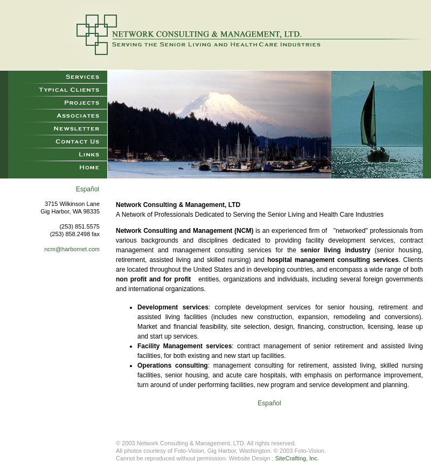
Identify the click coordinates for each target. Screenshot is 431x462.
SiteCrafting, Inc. (297, 458)
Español (87, 189)
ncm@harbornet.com (72, 249)
